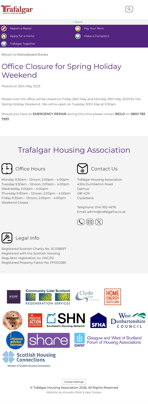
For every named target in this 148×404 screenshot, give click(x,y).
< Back (77, 22)
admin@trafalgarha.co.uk (106, 212)
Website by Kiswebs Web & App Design (74, 392)
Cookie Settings (74, 381)
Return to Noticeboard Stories (25, 54)
